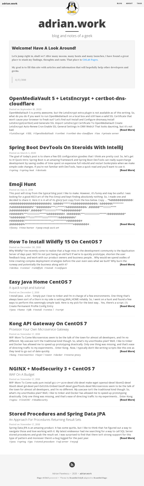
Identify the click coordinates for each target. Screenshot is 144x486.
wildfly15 (38, 267)
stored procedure (45, 441)
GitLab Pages (90, 59)
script (60, 309)
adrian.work (9, 6)
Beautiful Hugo (100, 478)
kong (13, 354)
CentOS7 (25, 399)
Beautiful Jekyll (76, 478)
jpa (31, 441)
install (49, 267)
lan (98, 133)
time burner (27, 227)
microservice (27, 354)
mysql (75, 441)
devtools (41, 170)
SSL (30, 133)
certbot (61, 133)
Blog (119, 6)
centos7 (26, 267)
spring (14, 170)
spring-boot (27, 170)
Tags (139, 6)
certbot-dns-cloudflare (80, 133)
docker (58, 354)
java (13, 309)
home (22, 309)
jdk (29, 309)
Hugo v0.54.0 (43, 478)
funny (14, 227)
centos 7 (49, 309)
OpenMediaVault (44, 133)
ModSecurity (41, 399)
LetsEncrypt (17, 133)
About (129, 6)
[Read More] (127, 129)
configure (61, 267)
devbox (15, 267)
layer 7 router (44, 354)
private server (111, 133)
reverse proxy (73, 354)
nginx (14, 399)
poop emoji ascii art (48, 227)
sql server (63, 441)
